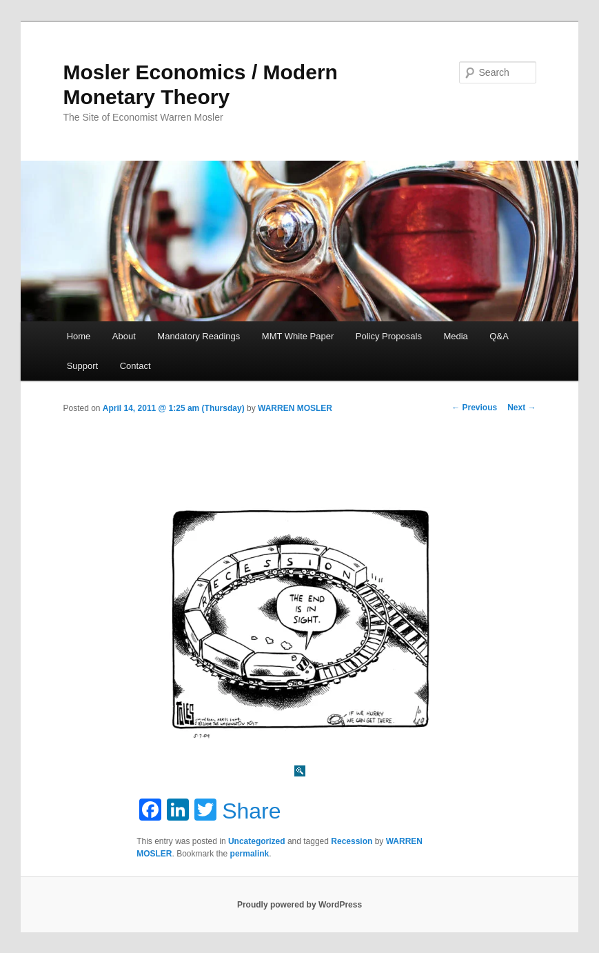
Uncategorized (256, 841)
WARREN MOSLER (295, 408)
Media (455, 336)
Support (83, 366)
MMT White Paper (298, 336)
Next (521, 407)
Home (79, 336)
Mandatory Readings (198, 336)
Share (251, 811)
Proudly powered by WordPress (299, 905)
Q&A (498, 336)
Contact (135, 366)
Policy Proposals (389, 336)
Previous (474, 407)
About (124, 336)
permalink (250, 854)
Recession (351, 841)
